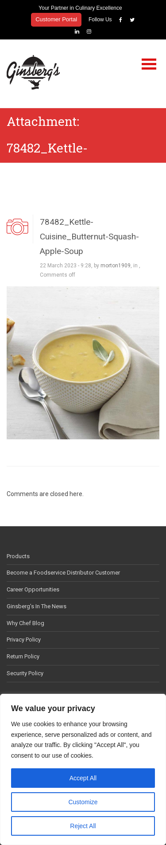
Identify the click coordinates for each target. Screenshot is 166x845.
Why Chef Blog (25, 623)
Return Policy (23, 656)
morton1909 (115, 265)
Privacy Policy (24, 639)
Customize (82, 802)
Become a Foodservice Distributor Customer (63, 572)
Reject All (83, 825)
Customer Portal (56, 19)
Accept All (83, 778)
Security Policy (25, 673)
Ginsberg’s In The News (36, 606)
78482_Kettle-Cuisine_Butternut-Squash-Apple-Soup (89, 237)
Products (18, 556)
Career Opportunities (33, 589)
